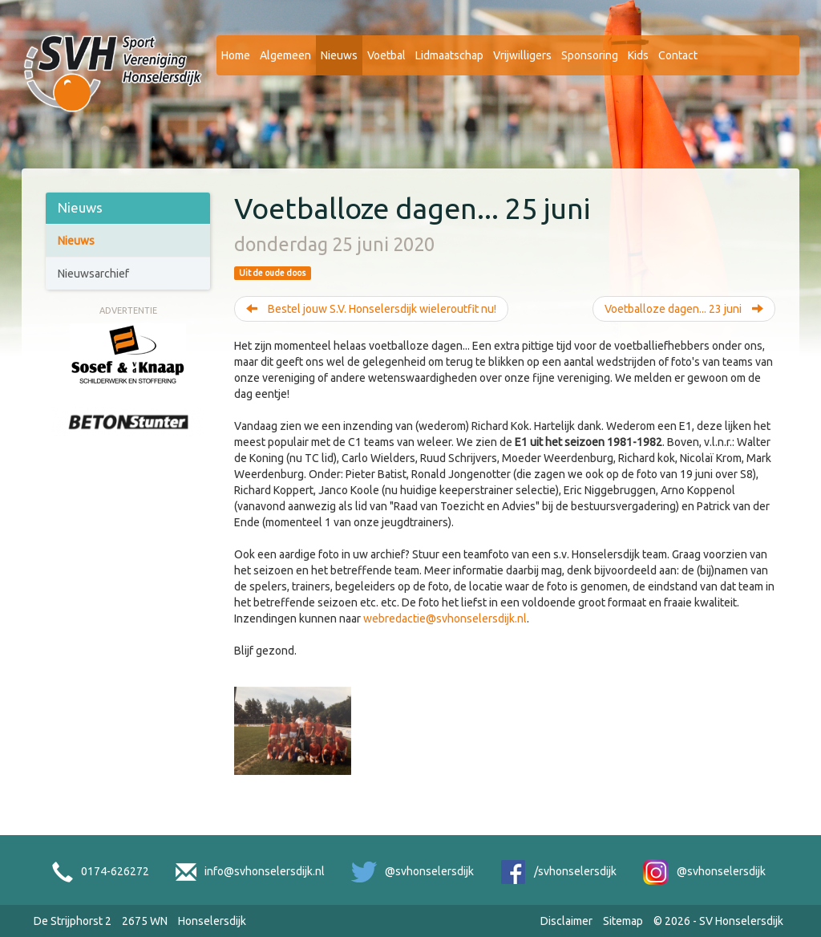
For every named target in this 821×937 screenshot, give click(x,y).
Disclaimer (566, 921)
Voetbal (386, 55)
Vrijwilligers (522, 55)
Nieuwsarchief (93, 273)
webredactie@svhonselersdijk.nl (445, 618)
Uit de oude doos (272, 273)
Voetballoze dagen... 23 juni (684, 308)
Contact (678, 55)
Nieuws (339, 55)
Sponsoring (589, 55)
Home (235, 55)
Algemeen (285, 55)
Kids (638, 55)
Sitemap (623, 921)
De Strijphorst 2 (72, 921)
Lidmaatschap (449, 55)
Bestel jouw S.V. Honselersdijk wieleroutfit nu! (371, 308)
